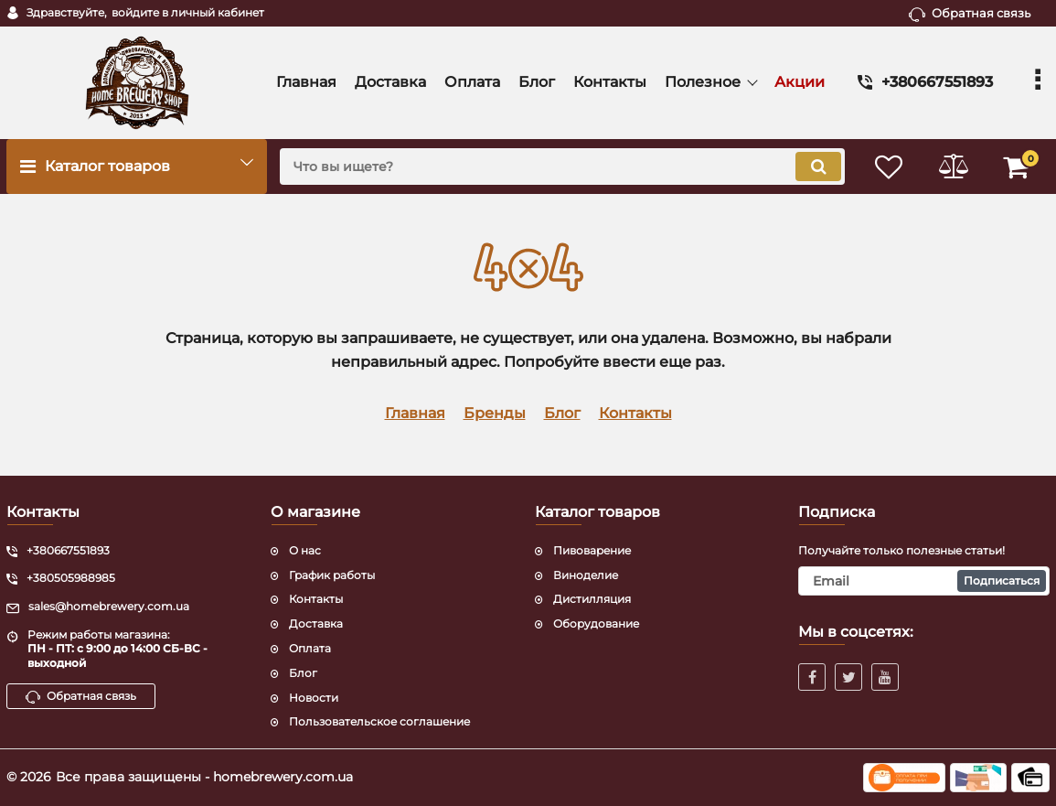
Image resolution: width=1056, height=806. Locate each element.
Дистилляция (592, 599)
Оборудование (596, 623)
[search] (562, 166)
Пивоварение (592, 550)
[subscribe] (924, 581)
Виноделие (585, 575)
